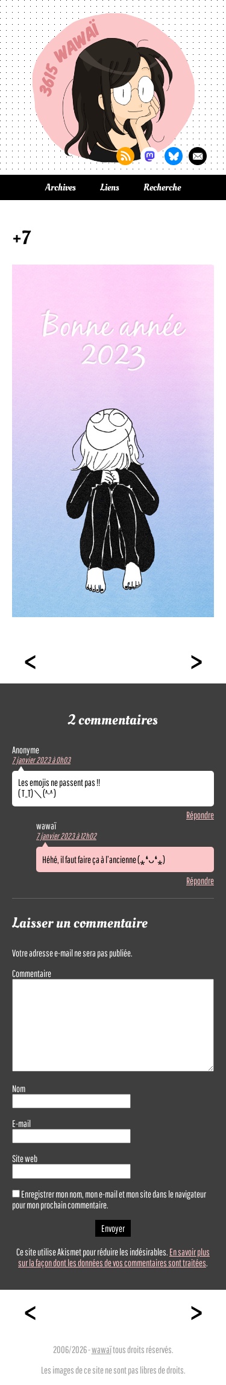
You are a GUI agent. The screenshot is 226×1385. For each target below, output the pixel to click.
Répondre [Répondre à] (200, 814)
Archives (60, 187)
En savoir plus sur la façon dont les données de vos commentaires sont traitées (114, 1257)
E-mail (21, 1123)
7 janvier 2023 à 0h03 (41, 760)
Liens (109, 187)
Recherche (162, 187)
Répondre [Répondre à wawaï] (200, 880)
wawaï (101, 1349)
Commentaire (31, 973)
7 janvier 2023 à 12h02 (66, 836)
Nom (18, 1088)
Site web (24, 1158)
